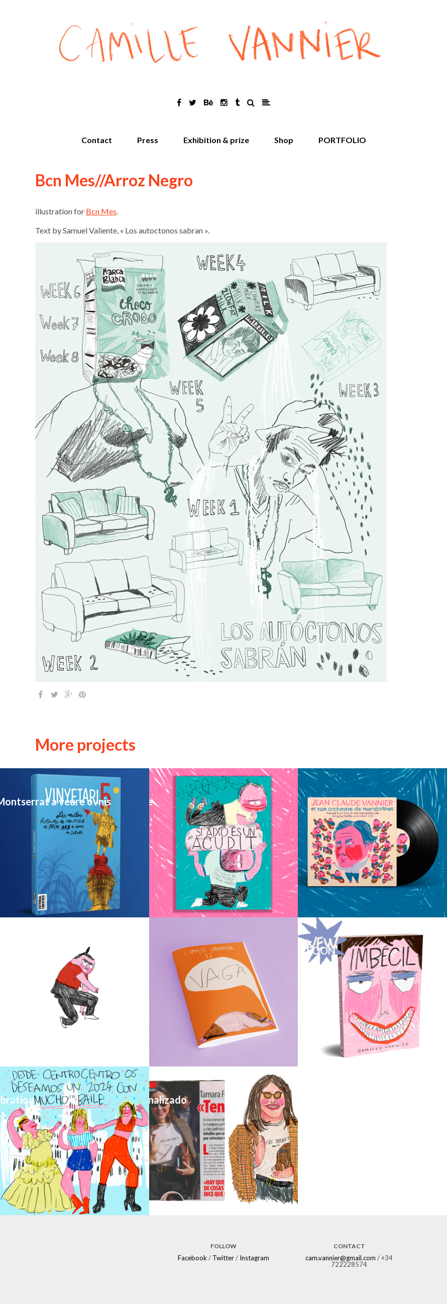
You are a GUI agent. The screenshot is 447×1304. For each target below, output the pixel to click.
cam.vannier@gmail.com (340, 1258)
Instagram (254, 1258)
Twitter (223, 1258)
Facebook (192, 1258)
